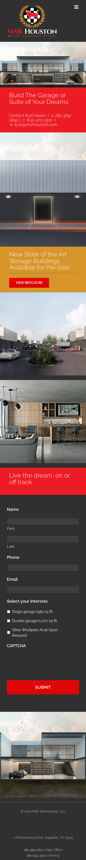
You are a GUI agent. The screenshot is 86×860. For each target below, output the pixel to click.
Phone (15, 557)
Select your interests (29, 601)
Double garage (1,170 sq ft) (34, 621)
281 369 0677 (33, 850)
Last (10, 546)
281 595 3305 (36, 855)
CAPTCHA (16, 645)
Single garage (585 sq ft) (32, 611)
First (10, 528)
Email (14, 579)
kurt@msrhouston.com (36, 124)
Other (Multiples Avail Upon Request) (35, 633)
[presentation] (42, 661)
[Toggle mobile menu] (76, 7)
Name (14, 509)
